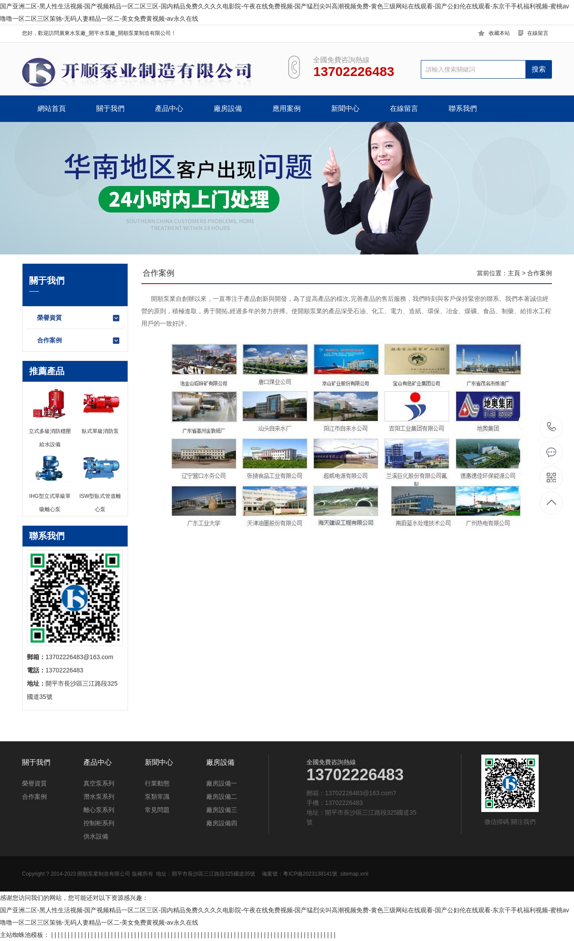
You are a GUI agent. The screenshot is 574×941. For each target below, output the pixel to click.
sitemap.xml (354, 874)
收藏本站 (499, 33)
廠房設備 (228, 108)
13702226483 (551, 427)
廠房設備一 (221, 783)
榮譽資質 (79, 318)
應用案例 (286, 108)
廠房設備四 (221, 823)
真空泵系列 (98, 783)
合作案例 (79, 340)
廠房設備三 (221, 810)
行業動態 (157, 783)
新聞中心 (345, 108)
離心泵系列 (98, 810)
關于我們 (110, 108)
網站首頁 (52, 108)
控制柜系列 (98, 823)
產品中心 (169, 108)
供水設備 (95, 836)
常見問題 (157, 810)
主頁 (514, 273)
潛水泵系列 (98, 796)
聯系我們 (463, 108)
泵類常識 (157, 796)
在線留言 (537, 33)
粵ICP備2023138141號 (310, 874)
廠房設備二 (221, 796)
